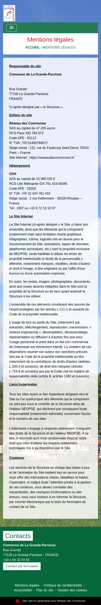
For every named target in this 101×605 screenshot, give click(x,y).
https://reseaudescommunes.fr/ (52, 157)
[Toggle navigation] (11, 28)
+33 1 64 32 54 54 (16, 560)
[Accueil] (9, 11)
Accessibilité (23, 590)
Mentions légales (59, 47)
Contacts (18, 536)
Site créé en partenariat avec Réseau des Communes (50, 600)
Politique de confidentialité (63, 585)
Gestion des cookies (72, 590)
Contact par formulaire (22, 566)
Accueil (32, 47)
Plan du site (44, 590)
